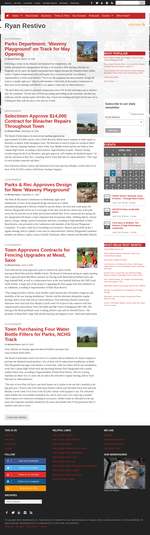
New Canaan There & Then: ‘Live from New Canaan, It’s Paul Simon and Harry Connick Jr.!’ (124, 65)
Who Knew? (123, 15)
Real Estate (31, 15)
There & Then (62, 15)
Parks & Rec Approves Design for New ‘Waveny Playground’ (38, 187)
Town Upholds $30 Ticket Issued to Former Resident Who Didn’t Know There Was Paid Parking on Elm (124, 72)
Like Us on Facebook (22, 461)
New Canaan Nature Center (66, 470)
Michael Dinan (13, 59)
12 (107, 172)
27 (112, 185)
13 (112, 172)
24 (136, 179)
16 (130, 172)
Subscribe (136, 24)
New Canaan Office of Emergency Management (75, 466)
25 (142, 179)
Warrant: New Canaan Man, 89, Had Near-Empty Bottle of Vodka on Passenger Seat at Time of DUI (123, 274)
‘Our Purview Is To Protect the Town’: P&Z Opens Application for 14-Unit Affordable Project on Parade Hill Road (124, 266)
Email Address (123, 117)
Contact (37, 3)
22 (124, 179)
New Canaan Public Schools (66, 439)
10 (136, 165)
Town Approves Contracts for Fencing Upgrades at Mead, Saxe (37, 255)
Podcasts (94, 15)
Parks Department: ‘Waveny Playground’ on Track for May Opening (37, 49)
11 (142, 165)
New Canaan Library (62, 444)
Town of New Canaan (63, 435)
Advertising (63, 3)
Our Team (17, 3)
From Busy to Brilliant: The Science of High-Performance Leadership (126, 225)
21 (118, 179)
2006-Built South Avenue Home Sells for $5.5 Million (124, 286)
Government (13, 39)
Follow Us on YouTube (22, 474)
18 (142, 172)
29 (107, 159)
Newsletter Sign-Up (50, 3)
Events (108, 15)
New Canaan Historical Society (67, 475)
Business (46, 15)
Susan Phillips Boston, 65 (114, 249)
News (18, 15)
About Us (8, 3)
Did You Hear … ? (111, 81)
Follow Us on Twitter (22, 467)
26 (107, 185)
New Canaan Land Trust (64, 461)
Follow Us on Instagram (22, 481)
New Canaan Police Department (68, 453)
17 (136, 172)
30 (112, 159)
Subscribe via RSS (21, 488)
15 (124, 172)
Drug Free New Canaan (64, 479)
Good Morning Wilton (114, 444)
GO (142, 3)
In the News (28, 3)
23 (130, 179)
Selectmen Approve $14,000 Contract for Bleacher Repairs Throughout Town (38, 121)
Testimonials (74, 3)
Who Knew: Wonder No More (115, 260)
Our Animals (79, 15)
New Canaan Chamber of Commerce (70, 448)
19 (107, 179)
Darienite (108, 435)
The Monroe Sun (112, 448)
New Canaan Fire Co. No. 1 (66, 457)
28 (118, 185)
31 (118, 159)
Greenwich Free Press (114, 439)
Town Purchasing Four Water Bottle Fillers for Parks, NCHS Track (38, 334)
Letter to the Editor (111, 77)
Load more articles (16, 417)
